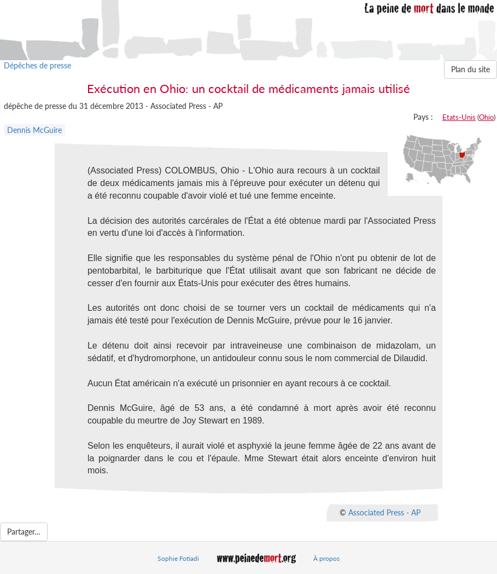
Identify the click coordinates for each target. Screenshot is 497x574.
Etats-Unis (459, 117)
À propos (326, 558)
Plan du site (470, 69)
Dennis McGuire (34, 130)
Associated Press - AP (384, 512)
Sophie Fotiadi (178, 558)
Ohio (486, 117)
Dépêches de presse (37, 65)
